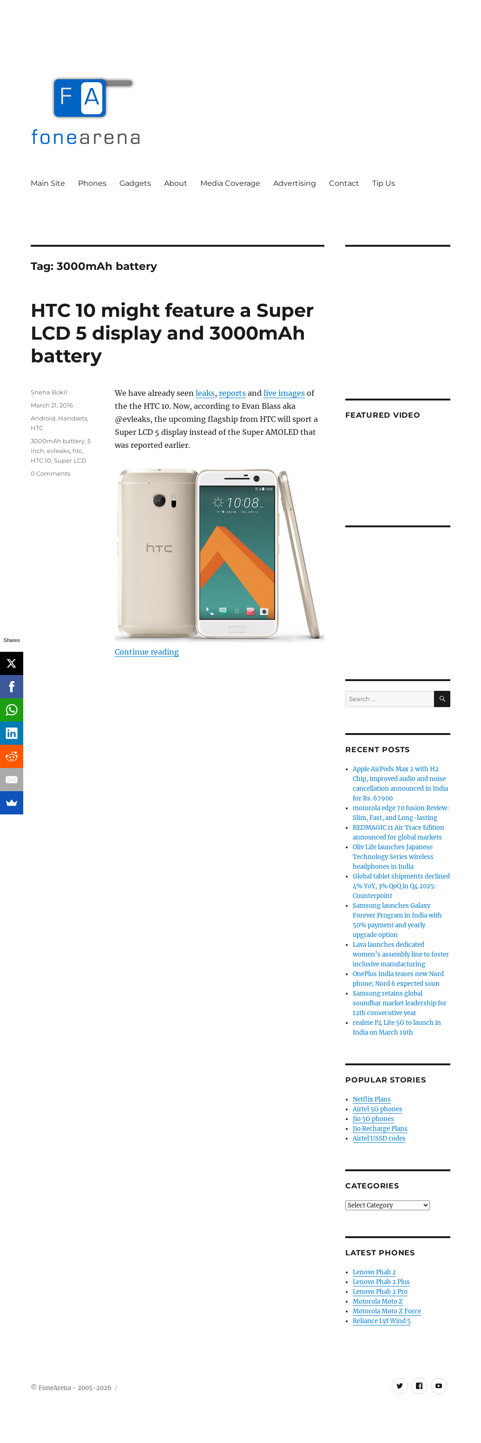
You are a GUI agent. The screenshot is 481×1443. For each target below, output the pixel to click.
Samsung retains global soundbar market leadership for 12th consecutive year (400, 1003)
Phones (92, 183)
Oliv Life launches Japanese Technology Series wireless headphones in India (393, 857)
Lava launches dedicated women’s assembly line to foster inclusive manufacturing (401, 954)
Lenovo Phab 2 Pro (380, 1292)
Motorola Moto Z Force (387, 1311)
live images (284, 393)
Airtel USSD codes (379, 1138)
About (175, 183)
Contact (344, 183)
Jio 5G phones (373, 1119)
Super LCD (70, 460)
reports (232, 393)
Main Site (48, 183)
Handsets (72, 418)
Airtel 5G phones (377, 1109)
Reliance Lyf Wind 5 (382, 1321)
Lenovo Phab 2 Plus (381, 1282)
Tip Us (383, 183)
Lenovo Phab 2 (374, 1272)
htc (77, 450)
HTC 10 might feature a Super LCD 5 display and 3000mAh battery (172, 333)
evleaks (58, 450)
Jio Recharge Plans (380, 1129)
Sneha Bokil (49, 392)
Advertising (294, 183)
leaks (205, 393)
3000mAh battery (58, 441)
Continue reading (147, 651)
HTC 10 (41, 460)
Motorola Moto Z (378, 1301)
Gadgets (135, 183)
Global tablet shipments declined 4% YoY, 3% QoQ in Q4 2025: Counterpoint (401, 886)
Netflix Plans (372, 1099)
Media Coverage (230, 183)
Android (43, 418)
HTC (37, 428)
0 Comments (50, 473)
